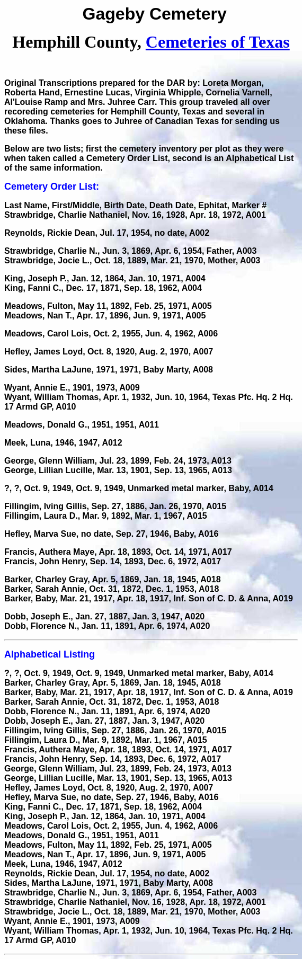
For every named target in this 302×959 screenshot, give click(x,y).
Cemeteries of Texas (218, 41)
